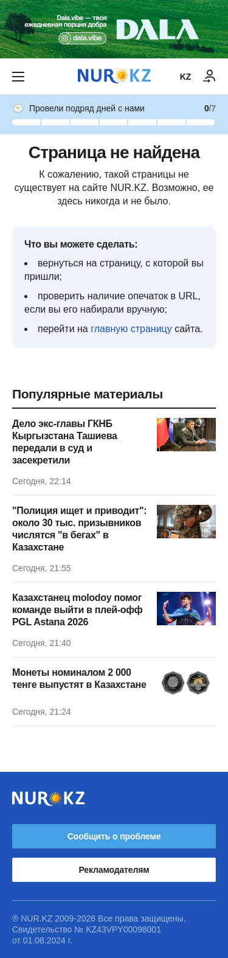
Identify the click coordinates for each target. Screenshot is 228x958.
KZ (185, 77)
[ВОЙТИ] (210, 76)
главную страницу (131, 329)
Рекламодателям (114, 870)
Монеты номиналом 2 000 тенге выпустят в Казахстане (79, 678)
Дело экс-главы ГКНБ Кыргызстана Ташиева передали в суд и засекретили (64, 441)
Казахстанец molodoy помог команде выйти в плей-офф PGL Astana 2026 (77, 609)
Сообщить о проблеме (114, 836)
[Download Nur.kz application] (114, 29)
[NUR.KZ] (114, 76)
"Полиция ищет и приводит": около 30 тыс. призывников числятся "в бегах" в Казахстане (79, 528)
